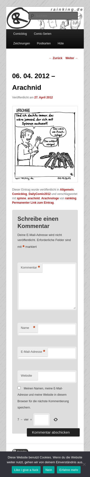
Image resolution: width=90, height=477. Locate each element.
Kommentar (30, 267)
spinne (21, 198)
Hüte (61, 43)
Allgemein (67, 189)
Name (28, 328)
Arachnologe (50, 198)
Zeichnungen (21, 43)
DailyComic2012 (40, 194)
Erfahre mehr (68, 470)
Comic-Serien (42, 33)
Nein (48, 470)
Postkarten (44, 43)
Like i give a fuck (26, 470)
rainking (70, 198)
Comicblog (20, 33)
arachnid (34, 198)
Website (26, 375)
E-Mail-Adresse (33, 351)
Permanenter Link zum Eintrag (33, 202)
